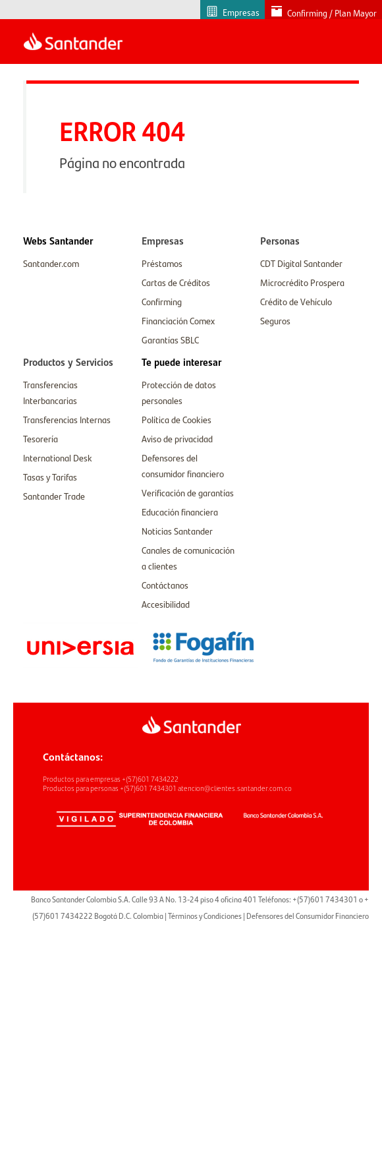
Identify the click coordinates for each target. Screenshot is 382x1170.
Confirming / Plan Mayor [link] (332, 13)
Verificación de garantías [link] (188, 492)
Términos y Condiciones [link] (205, 915)
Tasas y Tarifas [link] (50, 476)
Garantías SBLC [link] (170, 339)
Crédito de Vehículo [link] (296, 301)
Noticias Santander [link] (177, 530)
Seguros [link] (275, 320)
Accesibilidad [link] (166, 603)
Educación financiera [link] (180, 511)
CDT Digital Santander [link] (301, 263)
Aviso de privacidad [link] (177, 438)
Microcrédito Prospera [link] (302, 282)
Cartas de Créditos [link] (176, 282)
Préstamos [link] (162, 263)
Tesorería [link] (40, 438)
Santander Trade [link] (54, 495)
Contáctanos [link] (165, 584)
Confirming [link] (162, 301)
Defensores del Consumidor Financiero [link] (307, 915)
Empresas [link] (241, 12)
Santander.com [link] (51, 263)
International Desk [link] (57, 457)
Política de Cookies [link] (176, 419)
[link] (58, 240)
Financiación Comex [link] (178, 320)
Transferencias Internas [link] (67, 419)
